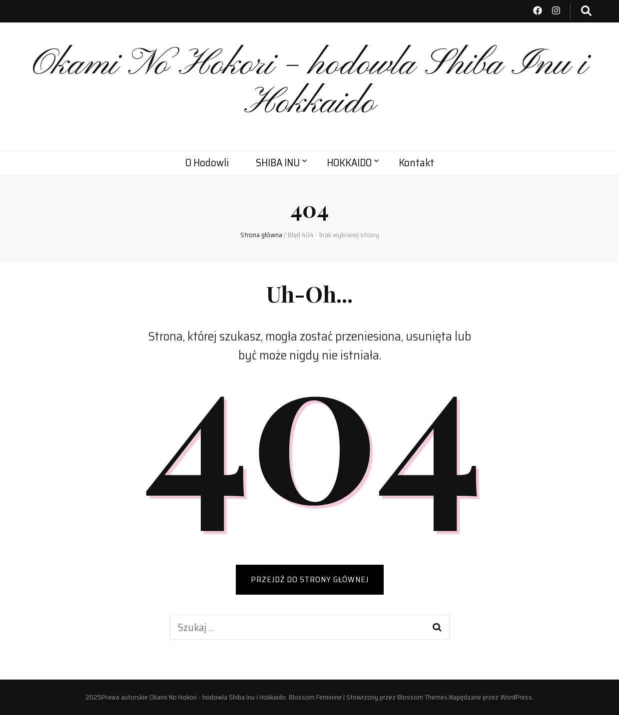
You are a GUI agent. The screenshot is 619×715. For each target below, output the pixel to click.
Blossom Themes (422, 697)
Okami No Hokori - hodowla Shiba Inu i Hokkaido (217, 697)
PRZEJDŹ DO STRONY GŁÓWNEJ (310, 579)
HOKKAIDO (349, 162)
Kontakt (416, 162)
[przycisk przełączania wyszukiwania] (586, 11)
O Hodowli (207, 162)
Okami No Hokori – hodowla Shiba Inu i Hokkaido (309, 84)
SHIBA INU (278, 162)
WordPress (516, 697)
